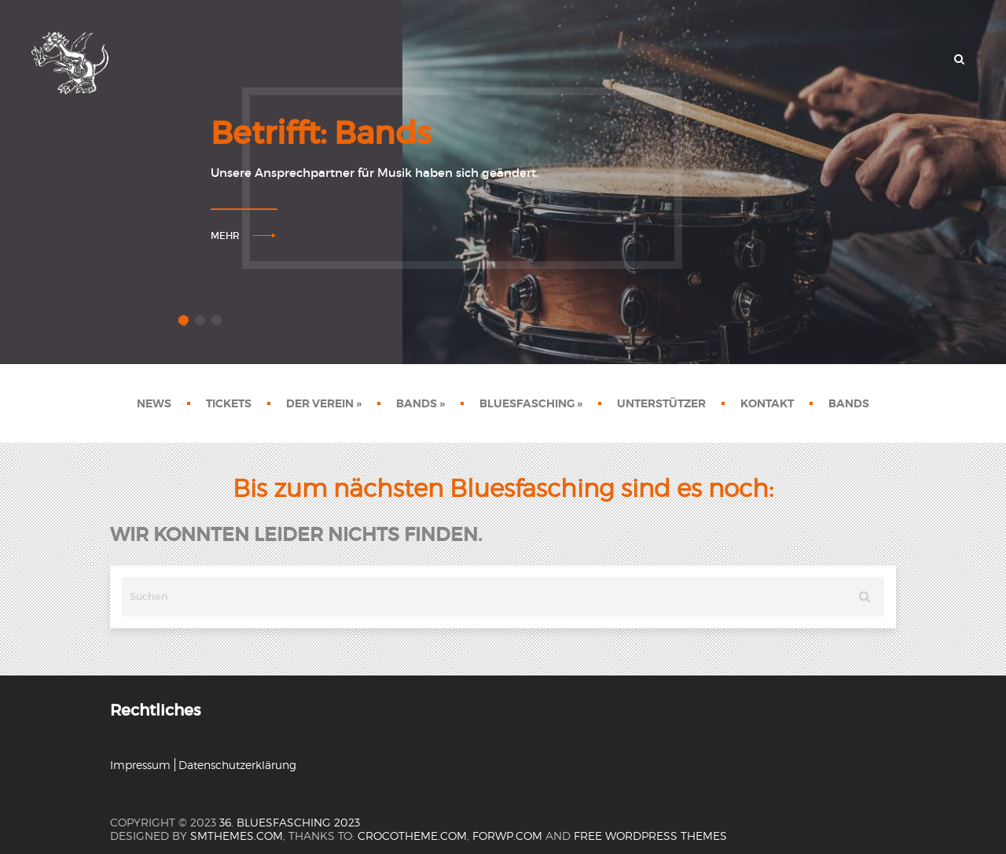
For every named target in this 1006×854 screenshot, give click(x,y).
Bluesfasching (530, 403)
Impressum (140, 764)
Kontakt (767, 403)
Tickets (229, 403)
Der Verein (324, 403)
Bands (420, 403)
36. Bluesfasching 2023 (289, 822)
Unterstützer (661, 403)
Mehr (225, 235)
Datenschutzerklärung (237, 764)
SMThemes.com (236, 835)
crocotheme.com (412, 835)
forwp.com (507, 835)
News (154, 403)
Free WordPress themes (650, 835)
